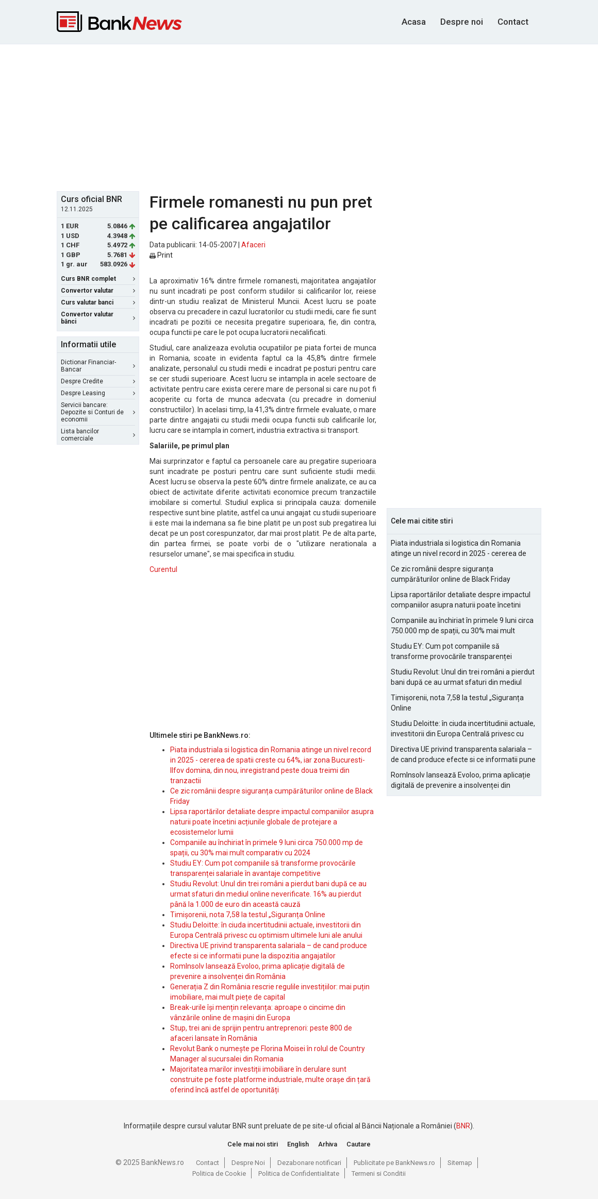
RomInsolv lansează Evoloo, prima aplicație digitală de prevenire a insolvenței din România (460, 780)
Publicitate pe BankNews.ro (394, 1163)
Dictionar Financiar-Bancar (98, 366)
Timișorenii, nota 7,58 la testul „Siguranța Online (247, 914)
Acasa (414, 21)
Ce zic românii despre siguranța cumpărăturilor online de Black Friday (450, 574)
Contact (512, 21)
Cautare (358, 1144)
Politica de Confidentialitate (298, 1173)
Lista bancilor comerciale (98, 435)
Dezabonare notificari (309, 1163)
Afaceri (253, 245)
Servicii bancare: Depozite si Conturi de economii (98, 412)
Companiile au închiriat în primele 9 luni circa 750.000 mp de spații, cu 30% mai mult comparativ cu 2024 (462, 626)
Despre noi (461, 21)
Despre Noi (248, 1163)
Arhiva (327, 1144)
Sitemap (459, 1163)
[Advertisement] (307, 116)
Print (161, 255)
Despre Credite (98, 381)
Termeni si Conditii (379, 1173)
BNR (463, 1126)
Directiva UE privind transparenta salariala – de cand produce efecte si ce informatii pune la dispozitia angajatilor (463, 755)
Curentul (163, 569)
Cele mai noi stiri (252, 1144)
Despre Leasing (98, 393)
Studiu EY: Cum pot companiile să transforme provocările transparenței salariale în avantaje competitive (451, 652)
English (298, 1144)
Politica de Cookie (219, 1173)
